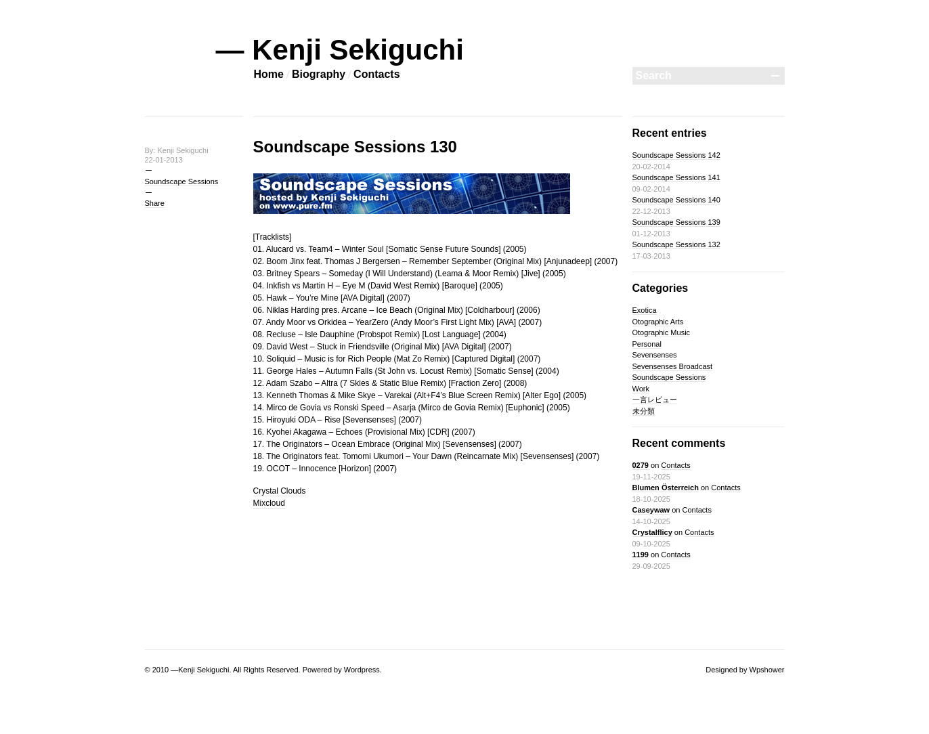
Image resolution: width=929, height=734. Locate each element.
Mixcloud (269, 503)
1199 (640, 554)
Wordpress (362, 670)
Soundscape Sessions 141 (676, 177)
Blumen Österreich (665, 487)
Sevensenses (654, 355)
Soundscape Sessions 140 (676, 200)
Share (155, 203)
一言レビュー (654, 399)
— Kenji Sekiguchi (340, 50)
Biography (318, 74)
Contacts (376, 74)
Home (269, 74)
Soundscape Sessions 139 (676, 222)
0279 (640, 465)
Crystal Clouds (279, 491)
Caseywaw (651, 510)
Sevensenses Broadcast (672, 366)
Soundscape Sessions (182, 181)
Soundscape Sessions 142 (676, 155)
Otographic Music (661, 332)
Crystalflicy (652, 532)
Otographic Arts (658, 322)
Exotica (644, 310)
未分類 (643, 411)
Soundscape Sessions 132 (676, 244)
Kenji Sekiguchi (203, 670)
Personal (647, 344)
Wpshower (767, 670)
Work (640, 389)
